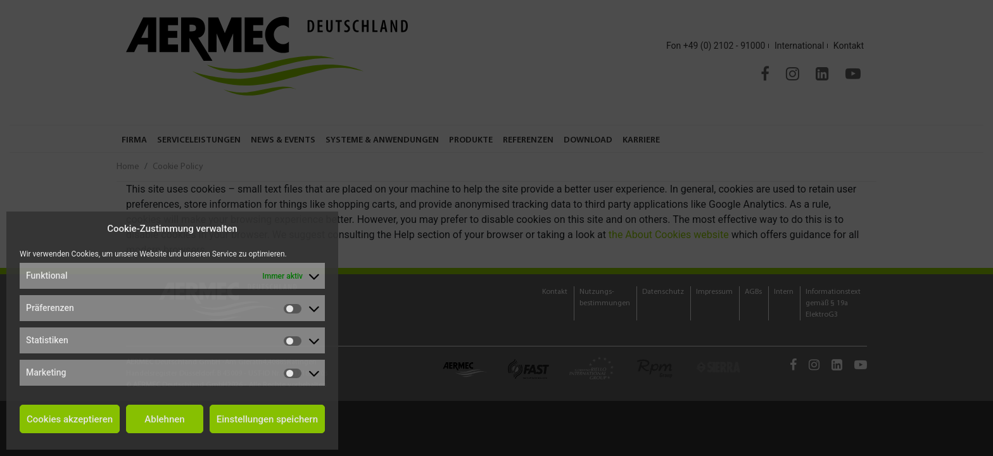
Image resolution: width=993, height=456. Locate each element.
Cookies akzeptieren (70, 419)
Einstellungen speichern (267, 419)
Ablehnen (164, 419)
